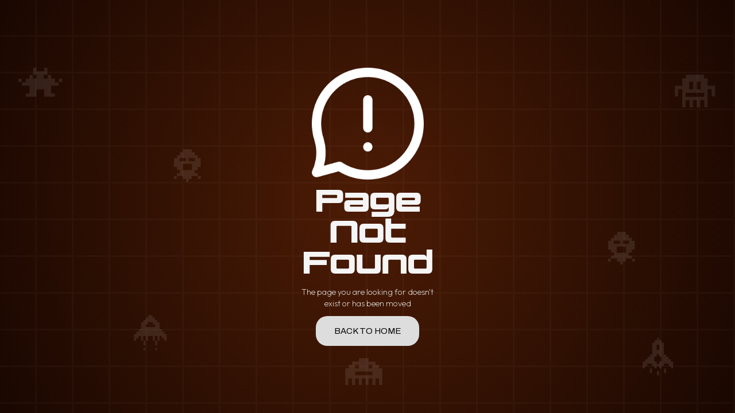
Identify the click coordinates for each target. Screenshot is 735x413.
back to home (367, 331)
